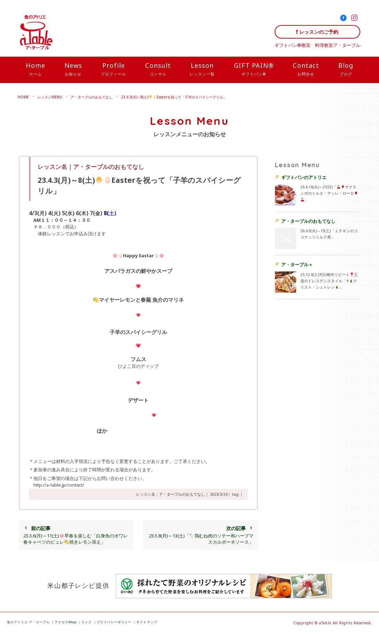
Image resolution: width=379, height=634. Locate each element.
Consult (158, 69)
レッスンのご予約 (318, 32)
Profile (113, 69)
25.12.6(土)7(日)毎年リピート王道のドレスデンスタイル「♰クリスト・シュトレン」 (329, 281)
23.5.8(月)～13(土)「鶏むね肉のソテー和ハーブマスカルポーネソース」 (200, 535)
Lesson (202, 69)
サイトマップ (146, 622)
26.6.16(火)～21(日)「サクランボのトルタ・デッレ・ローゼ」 (329, 193)
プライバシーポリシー (114, 622)
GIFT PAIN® (254, 69)
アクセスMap (66, 622)
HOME (23, 97)
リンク (86, 622)
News (73, 69)
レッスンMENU (50, 97)
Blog (345, 69)
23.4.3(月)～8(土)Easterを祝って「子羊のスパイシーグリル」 (174, 97)
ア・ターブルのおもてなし (91, 97)
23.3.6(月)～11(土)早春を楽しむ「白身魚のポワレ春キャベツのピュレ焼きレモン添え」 (76, 535)
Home (35, 69)
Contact (306, 69)
